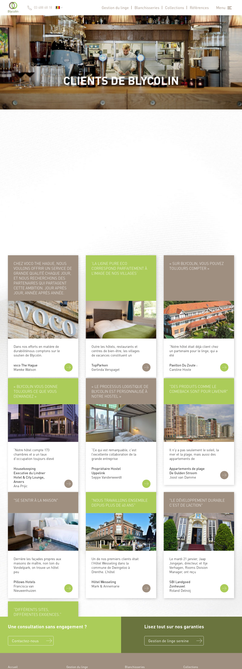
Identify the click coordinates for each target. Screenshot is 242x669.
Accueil (13, 667)
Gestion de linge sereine (168, 640)
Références (199, 7)
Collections (174, 7)
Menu (220, 7)
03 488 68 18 (43, 7)
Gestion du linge (115, 7)
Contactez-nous (25, 640)
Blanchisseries (146, 7)
